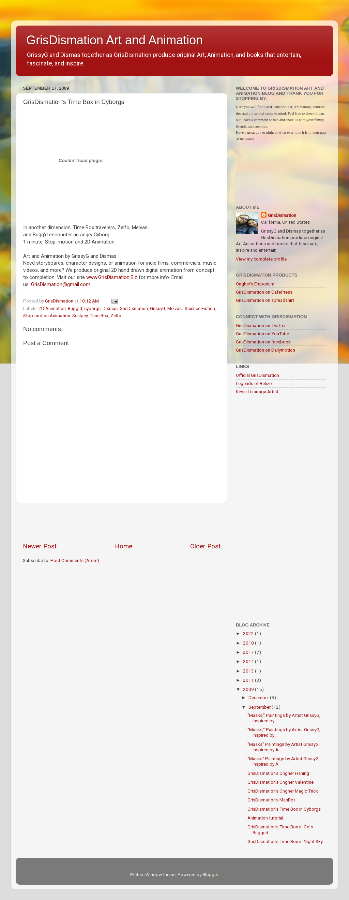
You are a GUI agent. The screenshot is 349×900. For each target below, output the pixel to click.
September (260, 707)
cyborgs (92, 308)
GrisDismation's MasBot (271, 799)
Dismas (110, 308)
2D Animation (52, 308)
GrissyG (157, 308)
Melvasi (175, 308)
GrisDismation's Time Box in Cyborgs (284, 809)
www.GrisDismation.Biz (111, 277)
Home (123, 546)
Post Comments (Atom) (74, 560)
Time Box (99, 315)
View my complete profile (261, 259)
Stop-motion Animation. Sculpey (55, 315)
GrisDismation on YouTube (262, 333)
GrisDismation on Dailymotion (265, 350)
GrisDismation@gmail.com (60, 284)
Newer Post (40, 546)
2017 (249, 652)
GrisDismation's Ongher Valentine (280, 782)
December (259, 697)
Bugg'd (75, 308)
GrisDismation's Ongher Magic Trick (282, 791)
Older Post (205, 546)
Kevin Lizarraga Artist (257, 391)
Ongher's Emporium (255, 283)
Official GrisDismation (257, 375)
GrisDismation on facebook (263, 341)
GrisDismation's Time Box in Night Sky (285, 841)
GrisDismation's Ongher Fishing (278, 773)
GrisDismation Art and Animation (114, 40)
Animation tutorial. (265, 818)
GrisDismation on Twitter (261, 325)
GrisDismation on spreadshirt (265, 300)
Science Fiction (200, 308)
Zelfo (115, 315)
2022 (249, 633)
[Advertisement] (121, 522)
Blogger (210, 874)
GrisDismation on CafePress (264, 292)
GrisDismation (134, 308)
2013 (249, 671)
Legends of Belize (254, 383)
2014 (249, 661)
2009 (249, 689)
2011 (249, 680)
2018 (249, 643)
